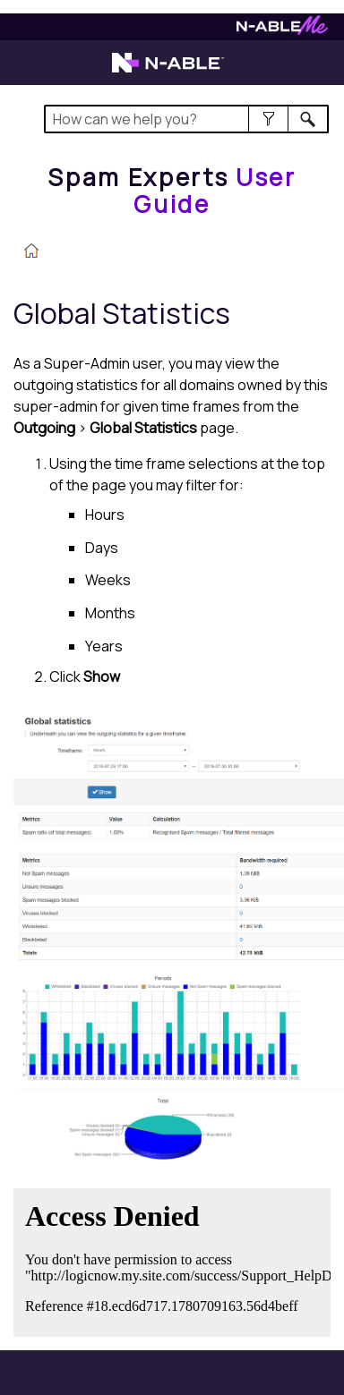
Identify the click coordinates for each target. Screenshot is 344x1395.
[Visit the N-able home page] (168, 71)
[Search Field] (187, 119)
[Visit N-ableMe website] (282, 29)
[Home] (171, 190)
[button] (268, 119)
